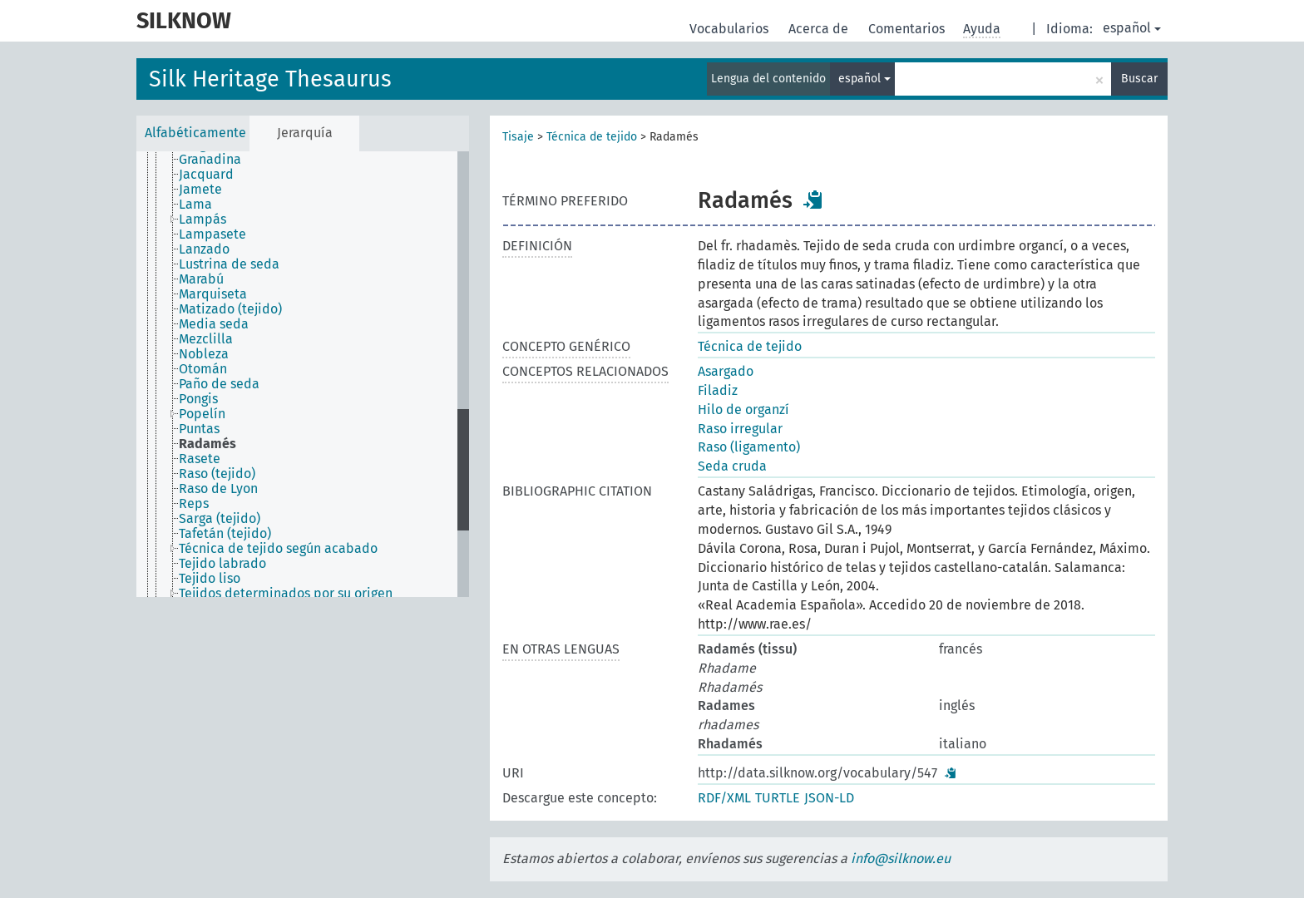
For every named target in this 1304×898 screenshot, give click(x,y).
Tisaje (518, 137)
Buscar (1139, 79)
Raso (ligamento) (749, 447)
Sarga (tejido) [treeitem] (219, 518)
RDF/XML (724, 798)
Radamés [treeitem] (207, 444)
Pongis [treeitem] (198, 399)
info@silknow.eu (901, 858)
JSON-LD (829, 798)
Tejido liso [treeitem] (209, 578)
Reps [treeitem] (194, 503)
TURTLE (777, 798)
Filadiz (718, 390)
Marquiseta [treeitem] (213, 294)
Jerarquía (305, 133)
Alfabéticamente (195, 133)
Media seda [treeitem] (214, 324)
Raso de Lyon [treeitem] (218, 488)
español (1132, 28)
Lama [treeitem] (195, 204)
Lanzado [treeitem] (204, 249)
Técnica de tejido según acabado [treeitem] (278, 548)
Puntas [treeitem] (199, 429)
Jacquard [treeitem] (206, 174)
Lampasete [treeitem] (212, 234)
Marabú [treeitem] (201, 279)
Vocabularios (730, 29)
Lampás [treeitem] (202, 219)
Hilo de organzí (743, 409)
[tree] (302, 374)
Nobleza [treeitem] (204, 354)
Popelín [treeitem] (202, 414)
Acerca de (820, 29)
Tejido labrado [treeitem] (222, 563)
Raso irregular (740, 429)
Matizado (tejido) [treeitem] (230, 309)
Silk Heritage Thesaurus (270, 79)
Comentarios (908, 29)
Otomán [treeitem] (203, 369)
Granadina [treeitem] (210, 159)
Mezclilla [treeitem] (206, 339)
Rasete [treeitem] (199, 458)
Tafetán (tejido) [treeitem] (225, 533)
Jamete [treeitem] (200, 189)
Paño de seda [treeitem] (219, 384)
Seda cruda (732, 466)
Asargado (725, 371)
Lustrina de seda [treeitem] (229, 264)
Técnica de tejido (591, 137)
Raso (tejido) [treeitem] (217, 473)
